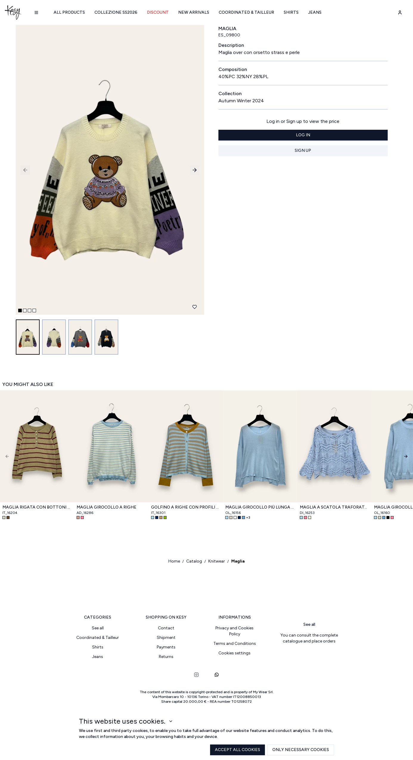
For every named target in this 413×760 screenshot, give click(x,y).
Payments (166, 647)
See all (98, 628)
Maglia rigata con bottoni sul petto (37, 507)
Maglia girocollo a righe (106, 507)
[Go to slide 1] (20, 310)
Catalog (194, 561)
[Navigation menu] (36, 12)
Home (174, 561)
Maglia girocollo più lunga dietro (260, 507)
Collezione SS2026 (115, 12)
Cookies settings (234, 653)
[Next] (406, 456)
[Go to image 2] (54, 337)
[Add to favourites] (194, 307)
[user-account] (400, 12)
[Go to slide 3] (29, 310)
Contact (166, 628)
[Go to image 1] (28, 337)
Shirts (291, 12)
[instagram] (196, 674)
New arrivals (193, 12)
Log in (303, 135)
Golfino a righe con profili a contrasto (186, 507)
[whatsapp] (216, 674)
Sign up (303, 150)
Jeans (315, 12)
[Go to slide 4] (34, 310)
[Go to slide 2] (25, 310)
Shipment (166, 637)
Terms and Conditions (234, 643)
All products (69, 12)
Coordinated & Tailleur (246, 12)
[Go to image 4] (106, 337)
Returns (166, 656)
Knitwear (216, 561)
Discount (158, 12)
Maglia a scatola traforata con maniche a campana (334, 507)
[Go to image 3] (80, 337)
